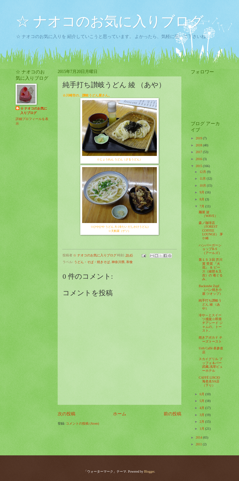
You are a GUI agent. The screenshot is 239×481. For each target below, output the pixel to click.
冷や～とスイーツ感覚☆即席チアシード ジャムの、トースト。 (210, 322)
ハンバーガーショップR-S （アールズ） (210, 249)
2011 (199, 444)
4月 (202, 408)
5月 (202, 401)
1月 (202, 428)
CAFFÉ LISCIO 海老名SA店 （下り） (209, 381)
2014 (199, 437)
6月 (202, 394)
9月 (202, 192)
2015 (199, 166)
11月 (203, 178)
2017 (199, 152)
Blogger (149, 471)
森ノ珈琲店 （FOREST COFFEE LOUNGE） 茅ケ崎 (211, 230)
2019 (199, 138)
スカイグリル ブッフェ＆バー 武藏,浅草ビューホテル (210, 364)
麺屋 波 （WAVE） (208, 214)
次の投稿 (66, 413)
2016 (199, 159)
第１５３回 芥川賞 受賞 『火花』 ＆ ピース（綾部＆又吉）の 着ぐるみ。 (210, 269)
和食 (129, 262)
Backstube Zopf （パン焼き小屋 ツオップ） (210, 289)
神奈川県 (118, 262)
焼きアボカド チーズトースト (210, 339)
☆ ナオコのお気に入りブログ (110, 21)
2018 (199, 145)
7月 (202, 206)
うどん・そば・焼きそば (92, 262)
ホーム (119, 413)
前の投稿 (172, 413)
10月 (203, 185)
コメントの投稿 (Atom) (82, 423)
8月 (202, 199)
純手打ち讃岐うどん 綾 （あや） (210, 304)
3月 (202, 415)
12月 (203, 172)
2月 (202, 421)
